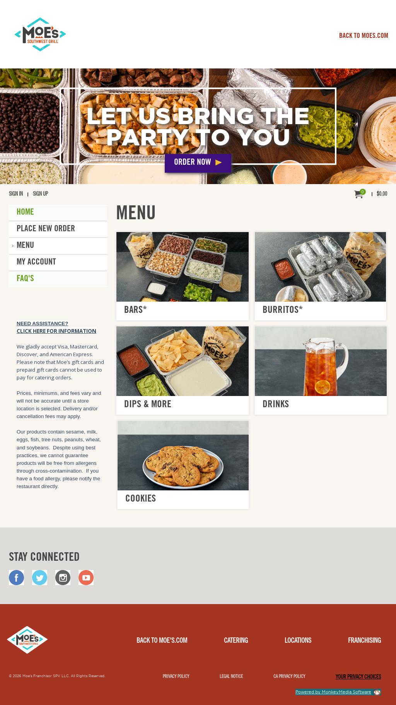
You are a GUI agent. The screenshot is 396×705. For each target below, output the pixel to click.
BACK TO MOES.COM (363, 36)
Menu (25, 246)
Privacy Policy (176, 676)
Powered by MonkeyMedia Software (333, 692)
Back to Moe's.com (162, 641)
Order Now (192, 163)
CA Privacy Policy (289, 676)
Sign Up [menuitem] (40, 194)
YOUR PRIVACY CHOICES (358, 677)
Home (25, 212)
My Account (36, 262)
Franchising (364, 641)
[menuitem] (370, 195)
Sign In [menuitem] (16, 194)
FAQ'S (25, 279)
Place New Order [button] (46, 229)
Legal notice (231, 676)
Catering (236, 641)
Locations (298, 641)
